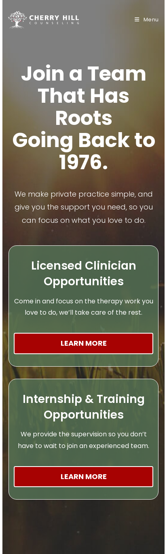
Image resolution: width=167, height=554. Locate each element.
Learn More (84, 343)
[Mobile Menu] (147, 19)
